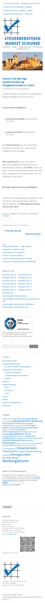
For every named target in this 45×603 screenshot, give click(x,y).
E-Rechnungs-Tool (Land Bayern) (13, 252)
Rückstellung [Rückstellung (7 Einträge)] (24, 445)
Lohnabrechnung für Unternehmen (16, 375)
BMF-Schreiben (26, 246)
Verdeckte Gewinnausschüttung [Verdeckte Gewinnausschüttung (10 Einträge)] (29, 451)
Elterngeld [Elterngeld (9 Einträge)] (22, 430)
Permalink (5, 216)
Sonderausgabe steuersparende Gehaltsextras (18, 304)
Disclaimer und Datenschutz (13, 14)
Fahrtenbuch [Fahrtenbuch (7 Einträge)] (33, 432)
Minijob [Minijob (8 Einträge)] (39, 443)
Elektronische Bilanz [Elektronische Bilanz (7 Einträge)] (8, 430)
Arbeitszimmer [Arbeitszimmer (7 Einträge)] (6, 421)
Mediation (28, 7)
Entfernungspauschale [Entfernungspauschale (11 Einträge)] (11, 432)
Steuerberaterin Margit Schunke (23, 41)
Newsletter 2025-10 (9, 287)
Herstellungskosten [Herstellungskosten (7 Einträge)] (19, 438)
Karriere (22, 10)
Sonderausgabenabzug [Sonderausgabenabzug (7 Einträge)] (9, 449)
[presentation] (12, 494)
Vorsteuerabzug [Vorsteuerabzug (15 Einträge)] (10, 457)
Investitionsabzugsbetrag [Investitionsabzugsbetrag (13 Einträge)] (13, 440)
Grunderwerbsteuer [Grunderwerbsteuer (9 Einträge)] (9, 436)
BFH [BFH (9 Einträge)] (32, 423)
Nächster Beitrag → (34, 234)
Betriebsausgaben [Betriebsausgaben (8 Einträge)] (8, 423)
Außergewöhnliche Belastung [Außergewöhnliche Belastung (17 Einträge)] (27, 421)
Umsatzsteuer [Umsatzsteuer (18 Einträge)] (10, 451)
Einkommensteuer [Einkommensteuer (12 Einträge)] (30, 427)
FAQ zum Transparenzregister (12, 255)
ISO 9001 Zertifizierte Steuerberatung (18, 367)
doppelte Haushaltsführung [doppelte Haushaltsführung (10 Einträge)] (12, 428)
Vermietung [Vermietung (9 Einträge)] (6, 455)
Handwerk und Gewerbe (13, 372)
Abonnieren (9, 390)
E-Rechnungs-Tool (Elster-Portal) (13, 249)
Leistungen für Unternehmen (13, 7)
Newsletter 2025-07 (25, 281)
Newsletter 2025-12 (9, 290)
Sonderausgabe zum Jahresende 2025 (15, 307)
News (7, 387)
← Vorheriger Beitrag (11, 231)
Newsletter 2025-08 (9, 284)
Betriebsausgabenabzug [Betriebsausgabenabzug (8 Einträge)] (22, 423)
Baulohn (7, 379)
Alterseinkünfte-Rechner (10, 246)
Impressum (28, 14)
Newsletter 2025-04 (9, 278)
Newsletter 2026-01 (25, 290)
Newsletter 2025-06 (9, 281)
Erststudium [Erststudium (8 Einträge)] (25, 432)
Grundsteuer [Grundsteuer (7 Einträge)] (20, 436)
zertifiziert (26, 597)
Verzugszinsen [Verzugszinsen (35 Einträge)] (20, 454)
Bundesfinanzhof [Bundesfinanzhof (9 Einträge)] (8, 425)
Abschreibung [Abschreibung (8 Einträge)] (18, 419)
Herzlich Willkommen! (11, 3)
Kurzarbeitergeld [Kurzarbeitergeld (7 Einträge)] (32, 443)
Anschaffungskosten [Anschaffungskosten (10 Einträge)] (30, 419)
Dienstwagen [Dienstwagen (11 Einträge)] (30, 425)
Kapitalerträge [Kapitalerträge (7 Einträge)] (29, 440)
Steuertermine (33, 214)
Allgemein (14, 214)
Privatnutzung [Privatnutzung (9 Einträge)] (7, 445)
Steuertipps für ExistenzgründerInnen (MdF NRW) (19, 261)
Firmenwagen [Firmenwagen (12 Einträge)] (8, 434)
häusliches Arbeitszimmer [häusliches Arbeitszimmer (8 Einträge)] (34, 438)
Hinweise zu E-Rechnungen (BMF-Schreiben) (17, 258)
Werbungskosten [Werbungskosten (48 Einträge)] (15, 461)
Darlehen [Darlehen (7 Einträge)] (22, 425)
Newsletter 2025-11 (25, 287)
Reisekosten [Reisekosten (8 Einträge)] (16, 445)
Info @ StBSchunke (11, 534)
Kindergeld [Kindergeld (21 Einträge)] (8, 442)
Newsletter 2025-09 (25, 284)
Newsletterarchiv (8, 293)
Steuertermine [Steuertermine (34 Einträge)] (26, 448)
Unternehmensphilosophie (29, 3)
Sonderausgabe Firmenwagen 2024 (14, 296)
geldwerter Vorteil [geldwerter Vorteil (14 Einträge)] (22, 434)
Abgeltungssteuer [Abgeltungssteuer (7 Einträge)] (7, 419)
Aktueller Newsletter (10, 10)
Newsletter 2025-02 (9, 275)
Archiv (7, 393)
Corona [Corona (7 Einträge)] (17, 425)
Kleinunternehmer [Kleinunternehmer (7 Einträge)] (20, 443)
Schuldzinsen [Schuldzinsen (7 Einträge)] (32, 445)
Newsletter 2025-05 (25, 278)
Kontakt (30, 10)
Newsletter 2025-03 (25, 275)
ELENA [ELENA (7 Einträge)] (17, 430)
